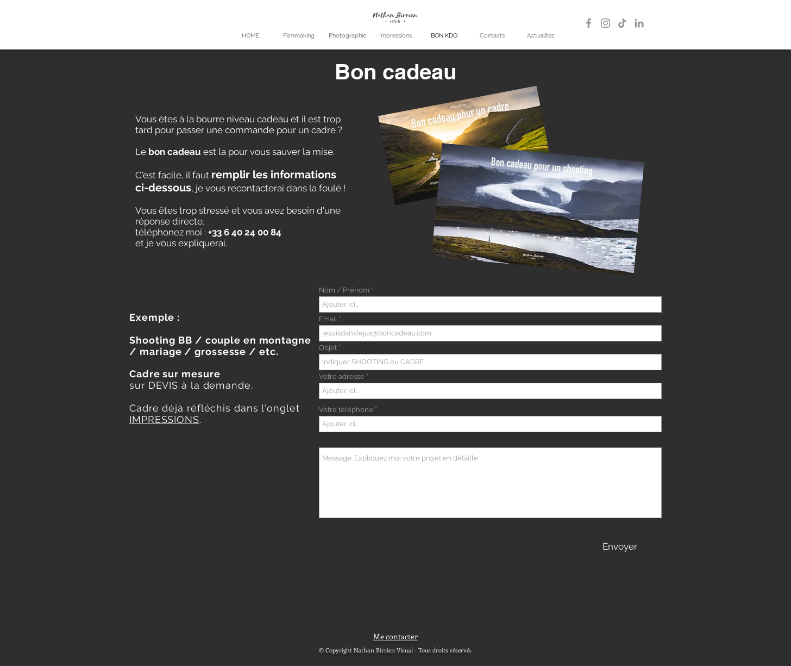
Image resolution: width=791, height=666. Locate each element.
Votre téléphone (346, 409)
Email (328, 318)
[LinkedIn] (639, 23)
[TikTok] (622, 23)
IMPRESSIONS (164, 419)
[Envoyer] (620, 547)
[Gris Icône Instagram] (605, 23)
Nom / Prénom (344, 290)
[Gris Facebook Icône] (588, 23)
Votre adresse (342, 376)
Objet (328, 347)
